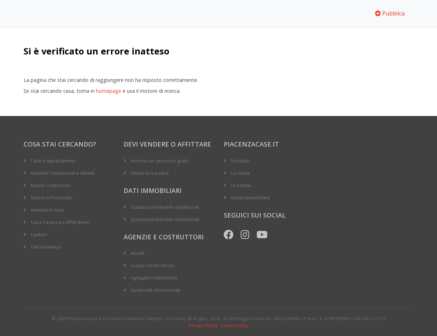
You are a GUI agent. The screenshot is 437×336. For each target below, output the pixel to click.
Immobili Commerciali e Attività (62, 173)
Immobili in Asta (47, 210)
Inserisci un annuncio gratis (160, 160)
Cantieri (39, 234)
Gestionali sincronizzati (156, 290)
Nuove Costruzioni (50, 185)
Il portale (240, 160)
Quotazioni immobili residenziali (165, 207)
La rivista (240, 173)
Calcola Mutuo (46, 247)
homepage (108, 91)
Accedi (137, 253)
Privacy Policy (203, 325)
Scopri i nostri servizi (153, 265)
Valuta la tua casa (150, 173)
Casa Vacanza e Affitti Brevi (60, 222)
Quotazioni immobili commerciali (165, 219)
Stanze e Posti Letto (52, 197)
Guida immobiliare (250, 197)
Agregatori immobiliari (154, 277)
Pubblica (390, 13)
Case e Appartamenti (53, 160)
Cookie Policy (235, 325)
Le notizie (241, 185)
